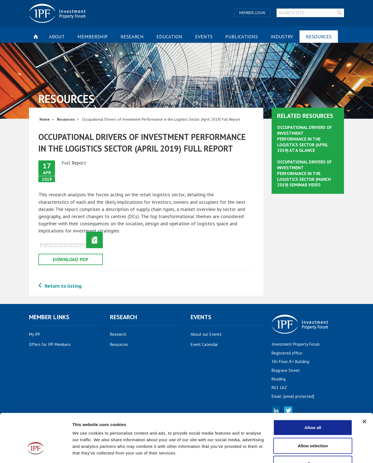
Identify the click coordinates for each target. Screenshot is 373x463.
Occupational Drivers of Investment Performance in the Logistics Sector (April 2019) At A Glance (304, 139)
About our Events (209, 334)
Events (203, 36)
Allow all (312, 390)
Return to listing (63, 286)
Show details (290, 452)
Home (45, 119)
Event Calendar (207, 344)
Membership (92, 36)
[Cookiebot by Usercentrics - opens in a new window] (36, 452)
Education (169, 36)
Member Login (252, 12)
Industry (281, 36)
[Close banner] (364, 385)
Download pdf (70, 259)
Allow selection (313, 408)
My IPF (37, 334)
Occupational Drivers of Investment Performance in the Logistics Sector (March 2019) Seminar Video (304, 173)
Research (132, 36)
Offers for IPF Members (53, 344)
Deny (313, 426)
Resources (319, 36)
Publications (241, 36)
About (57, 36)
